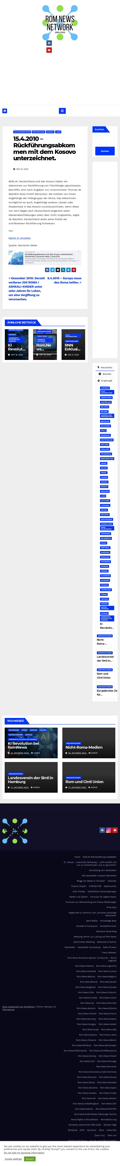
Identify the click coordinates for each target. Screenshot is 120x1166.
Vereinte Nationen (41, 340)
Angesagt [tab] (105, 380)
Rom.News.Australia (86, 971)
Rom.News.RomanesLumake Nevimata (97, 1072)
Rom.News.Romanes (106, 1066)
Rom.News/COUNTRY (106, 1109)
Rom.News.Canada (107, 987)
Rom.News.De (87, 1003)
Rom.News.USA (108, 1103)
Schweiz (104, 566)
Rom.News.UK (88, 1098)
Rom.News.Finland (87, 1013)
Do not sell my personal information (24, 1152)
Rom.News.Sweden (87, 1093)
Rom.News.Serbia (86, 1082)
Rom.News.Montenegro (105, 1045)
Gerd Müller (92, 921)
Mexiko (104, 510)
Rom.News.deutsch (86, 1008)
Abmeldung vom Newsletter (102, 870)
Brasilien (105, 421)
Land (58, 132)
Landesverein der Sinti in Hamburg (105, 660)
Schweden (105, 562)
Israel (104, 472)
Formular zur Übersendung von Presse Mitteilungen (91, 902)
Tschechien (106, 590)
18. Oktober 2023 (20, 753)
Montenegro (106, 519)
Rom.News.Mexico (107, 1040)
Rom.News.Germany (86, 1019)
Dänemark (105, 435)
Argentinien (106, 397)
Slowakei (105, 580)
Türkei (104, 594)
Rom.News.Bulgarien (85, 987)
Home (77, 857)
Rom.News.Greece (107, 1019)
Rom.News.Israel (90, 1029)
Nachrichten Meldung (84, 942)
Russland (105, 557)
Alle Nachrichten (22, 132)
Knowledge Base (108, 921)
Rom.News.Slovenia (88, 1088)
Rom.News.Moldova (81, 1045)
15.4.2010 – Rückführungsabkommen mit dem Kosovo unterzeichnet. (44, 148)
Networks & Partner (106, 942)
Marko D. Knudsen (20, 238)
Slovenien (105, 576)
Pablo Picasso (109, 947)
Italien (104, 477)
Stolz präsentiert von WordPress (18, 1007)
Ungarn (104, 604)
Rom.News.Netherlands (75, 1051)
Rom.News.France (107, 1013)
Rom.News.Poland (107, 1056)
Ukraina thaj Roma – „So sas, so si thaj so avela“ (92, 1141)
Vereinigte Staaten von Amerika (14, 339)
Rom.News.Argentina (106, 966)
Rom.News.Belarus (86, 976)
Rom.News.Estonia (107, 1008)
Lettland (105, 500)
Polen (103, 543)
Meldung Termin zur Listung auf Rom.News (95, 937)
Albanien (105, 388)
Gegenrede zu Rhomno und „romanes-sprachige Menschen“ (92, 914)
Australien (106, 402)
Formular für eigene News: (103, 897)
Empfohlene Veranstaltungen (102, 891)
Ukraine (104, 599)
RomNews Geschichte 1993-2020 (85, 1125)
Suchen (99, 129)
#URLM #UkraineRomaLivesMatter (99, 857)
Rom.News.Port (87, 1061)
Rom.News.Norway (87, 1056)
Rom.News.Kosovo (88, 1035)
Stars (101, 1130)
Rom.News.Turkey (107, 1093)
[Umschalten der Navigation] (62, 111)
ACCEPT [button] (30, 1159)
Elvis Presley (79, 891)
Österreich (106, 538)
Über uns (112, 1135)
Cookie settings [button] (13, 1159)
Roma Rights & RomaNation (84, 1119)
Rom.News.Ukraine (107, 1098)
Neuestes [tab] (105, 367)
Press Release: (109, 952)
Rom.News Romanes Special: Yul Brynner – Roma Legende (92, 959)
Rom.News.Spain (108, 1088)
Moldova (105, 514)
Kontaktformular (108, 926)
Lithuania (105, 505)
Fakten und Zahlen (78, 897)
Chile (103, 430)
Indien (103, 463)
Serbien (104, 571)
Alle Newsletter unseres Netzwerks (99, 875)
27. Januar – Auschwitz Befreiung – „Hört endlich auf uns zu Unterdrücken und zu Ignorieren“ (90, 863)
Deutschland (38, 132)
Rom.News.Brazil (108, 982)
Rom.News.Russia (107, 1077)
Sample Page (110, 1125)
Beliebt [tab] (105, 374)
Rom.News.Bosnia (89, 982)
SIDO (82, 1130)
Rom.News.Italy (108, 1029)
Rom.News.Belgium (107, 976)
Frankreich (106, 454)
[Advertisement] (60, 78)
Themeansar (8, 1009)
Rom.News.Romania (87, 1077)
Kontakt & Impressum (87, 926)
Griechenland (72, 341)
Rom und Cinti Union (84, 781)
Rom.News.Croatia (88, 998)
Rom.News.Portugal (106, 1061)
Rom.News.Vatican (84, 1109)
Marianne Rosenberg (106, 931)
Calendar (112, 881)
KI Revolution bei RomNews (23, 745)
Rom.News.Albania (84, 966)
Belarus (104, 407)
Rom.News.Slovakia (106, 1082)
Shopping (72, 1130)
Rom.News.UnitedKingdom (86, 1103)
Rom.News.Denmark (106, 1003)
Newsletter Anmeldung (89, 947)
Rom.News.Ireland (107, 1024)
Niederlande (106, 524)
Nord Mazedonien (106, 528)
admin (35, 753)
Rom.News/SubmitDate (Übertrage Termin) (95, 1114)
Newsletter (70, 947)
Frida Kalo (111, 907)
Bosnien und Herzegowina (107, 415)
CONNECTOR (95, 886)
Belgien (104, 411)
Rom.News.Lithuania (86, 1040)
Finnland (105, 449)
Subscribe (111, 1130)
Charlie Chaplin (78, 886)
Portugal (105, 548)
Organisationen (44, 331)
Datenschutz (110, 886)
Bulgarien (105, 426)
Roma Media (42, 336)
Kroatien (105, 491)
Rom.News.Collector (106, 992)
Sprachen (91, 1130)
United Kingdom (16, 330)
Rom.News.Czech (108, 998)
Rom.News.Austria (107, 971)
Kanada (104, 482)
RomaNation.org (108, 1119)
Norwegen (105, 533)
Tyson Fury (99, 1135)
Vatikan (12, 334)
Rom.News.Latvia (108, 1035)
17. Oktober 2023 (20, 787)
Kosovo (50, 132)
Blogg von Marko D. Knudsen (91, 881)
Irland (104, 468)
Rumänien (105, 552)
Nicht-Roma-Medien (101, 643)
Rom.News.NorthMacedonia (102, 1051)
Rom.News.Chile (86, 992)
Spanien (104, 585)
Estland (104, 444)
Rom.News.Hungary (86, 1024)
